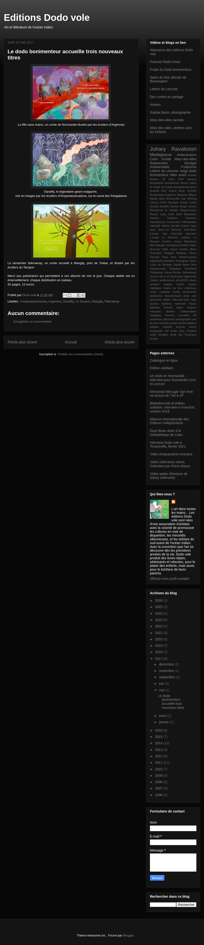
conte (153, 291)
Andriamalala (159, 167)
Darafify (68, 301)
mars (163, 716)
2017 (159, 659)
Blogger (128, 935)
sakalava (191, 323)
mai (162, 690)
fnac (193, 299)
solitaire (154, 326)
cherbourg (190, 288)
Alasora (191, 179)
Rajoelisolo (156, 260)
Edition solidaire (161, 368)
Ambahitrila (156, 183)
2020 (159, 639)
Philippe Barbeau (175, 253)
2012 (159, 756)
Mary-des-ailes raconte (167, 120)
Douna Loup (158, 214)
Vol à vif (164, 276)
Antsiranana (157, 194)
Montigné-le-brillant (177, 245)
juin (162, 683)
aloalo (192, 280)
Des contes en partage (166, 97)
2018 (159, 652)
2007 (159, 788)
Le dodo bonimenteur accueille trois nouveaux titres (171, 702)
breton (180, 284)
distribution (156, 295)
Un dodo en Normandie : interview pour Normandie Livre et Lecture (173, 380)
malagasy (155, 315)
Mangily (97, 301)
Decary (174, 206)
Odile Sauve (170, 249)
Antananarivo (186, 155)
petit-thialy (168, 319)
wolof (182, 175)
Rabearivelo (159, 163)
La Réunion (170, 237)
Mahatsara (190, 241)
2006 (159, 795)
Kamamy (191, 233)
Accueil (71, 342)
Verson (154, 276)
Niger (193, 245)
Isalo (193, 225)
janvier (164, 722)
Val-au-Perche (172, 272)
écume (154, 338)
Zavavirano (176, 276)
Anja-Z (172, 190)
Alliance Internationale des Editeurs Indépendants (169, 421)
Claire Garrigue (169, 202)
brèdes (192, 284)
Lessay (177, 241)
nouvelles (183, 315)
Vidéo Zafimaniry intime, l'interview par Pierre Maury (170, 464)
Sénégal (190, 163)
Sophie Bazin (181, 264)
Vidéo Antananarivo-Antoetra (171, 454)
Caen (154, 159)
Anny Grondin (188, 190)
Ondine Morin (187, 249)
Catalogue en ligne (164, 360)
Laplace (185, 237)
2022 (159, 626)
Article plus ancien (120, 342)
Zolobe (154, 280)
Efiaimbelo (190, 214)
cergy (184, 171)
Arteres (155, 104)
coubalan (164, 291)
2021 (159, 633)
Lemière (166, 241)
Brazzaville (173, 198)
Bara (162, 198)
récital (181, 323)
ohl (194, 315)
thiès (173, 175)
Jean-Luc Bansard (169, 229)
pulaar (173, 323)
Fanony (154, 218)
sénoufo (180, 326)
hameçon (180, 303)
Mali (152, 245)
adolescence (166, 280)
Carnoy (154, 202)
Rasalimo (169, 260)
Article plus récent (22, 342)
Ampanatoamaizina (33, 301)
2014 (159, 743)
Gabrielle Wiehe (159, 225)
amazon (154, 284)
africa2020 (182, 280)
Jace (153, 229)
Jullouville (176, 233)
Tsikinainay (111, 301)
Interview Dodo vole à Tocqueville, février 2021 (168, 444)
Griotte (166, 159)
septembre (167, 677)
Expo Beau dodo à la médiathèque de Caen (166, 433)
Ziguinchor (190, 276)
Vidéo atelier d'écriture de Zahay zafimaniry (168, 476)
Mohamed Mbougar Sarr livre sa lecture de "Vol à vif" (171, 394)
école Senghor (159, 334)
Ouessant (155, 253)
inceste (168, 307)
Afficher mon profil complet (169, 579)
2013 (159, 750)
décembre (167, 664)
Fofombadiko (188, 222)
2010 (159, 769)
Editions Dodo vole (47, 17)
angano (167, 284)
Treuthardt (190, 268)
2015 (159, 737)
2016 (159, 730)
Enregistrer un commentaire (32, 321)
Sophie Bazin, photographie (170, 112)
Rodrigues (182, 260)
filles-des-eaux (181, 299)
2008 (159, 782)
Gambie (175, 225)
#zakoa (154, 179)
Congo (184, 202)
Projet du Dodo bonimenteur (170, 69)
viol (167, 330)
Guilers (185, 225)
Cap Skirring (188, 198)
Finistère (172, 218)
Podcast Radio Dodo (165, 62)
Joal (164, 233)
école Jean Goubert (183, 330)
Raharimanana (187, 257)
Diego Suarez (188, 206)
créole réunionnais (184, 291)
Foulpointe (188, 167)
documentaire (173, 295)
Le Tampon (82, 301)
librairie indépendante (181, 311)
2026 (159, 600)
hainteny (167, 303)
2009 (159, 775)
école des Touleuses (183, 334)
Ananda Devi (158, 190)
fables (167, 299)
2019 (159, 646)
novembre (167, 671)
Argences (54, 301)
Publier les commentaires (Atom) (80, 354)
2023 (159, 620)
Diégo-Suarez (188, 210)
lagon (179, 307)
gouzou (154, 303)
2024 (159, 613)
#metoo (192, 175)
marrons (170, 315)
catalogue (156, 288)
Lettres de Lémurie (164, 89)
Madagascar (161, 154)
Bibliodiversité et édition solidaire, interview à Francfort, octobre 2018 (172, 407)
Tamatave (175, 268)
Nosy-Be (155, 249)
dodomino (156, 299)
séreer (192, 326)
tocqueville (156, 330)
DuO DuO (175, 214)
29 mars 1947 (173, 179)
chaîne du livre (173, 288)
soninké (167, 326)
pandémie (156, 319)
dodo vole (189, 295)
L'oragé (154, 237)
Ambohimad (172, 183)
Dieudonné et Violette (164, 210)
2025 (159, 607)
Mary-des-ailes (185, 159)
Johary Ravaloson (173, 149)
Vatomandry (189, 272)
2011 (159, 762)
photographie (183, 319)
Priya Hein (169, 257)
